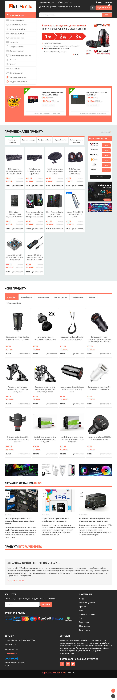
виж (106, 145)
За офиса (11, 60)
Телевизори (12, 42)
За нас (81, 601)
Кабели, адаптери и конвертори (18, 55)
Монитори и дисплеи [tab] (60, 299)
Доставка (53, 7)
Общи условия (84, 628)
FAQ (80, 620)
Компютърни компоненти (16, 25)
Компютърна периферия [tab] (12, 141)
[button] (73, 54)
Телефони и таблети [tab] (44, 141)
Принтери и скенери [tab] (28, 141)
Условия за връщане (65, 7)
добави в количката (17, 188)
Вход (98, 2)
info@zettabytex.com (47, 2)
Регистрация (108, 2)
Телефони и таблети (14, 46)
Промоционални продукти (16, 77)
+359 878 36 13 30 (65, 2)
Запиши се (46, 606)
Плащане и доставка (87, 605)
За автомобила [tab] (11, 299)
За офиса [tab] (92, 299)
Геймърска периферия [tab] (14, 305)
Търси (106, 15)
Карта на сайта (84, 632)
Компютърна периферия (16, 29)
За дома (10, 64)
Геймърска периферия (15, 33)
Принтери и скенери (14, 51)
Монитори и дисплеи (15, 38)
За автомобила (13, 68)
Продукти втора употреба (16, 81)
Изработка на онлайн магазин (54, 675)
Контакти (76, 7)
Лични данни (84, 624)
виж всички (106, 132)
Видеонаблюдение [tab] (60, 141)
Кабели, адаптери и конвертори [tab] (76, 142)
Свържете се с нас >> (16, 582)
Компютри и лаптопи (15, 20)
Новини (81, 613)
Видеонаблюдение (14, 73)
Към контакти (11, 656)
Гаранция (45, 7)
